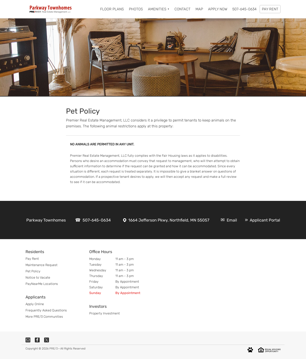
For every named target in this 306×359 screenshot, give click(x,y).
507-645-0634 (97, 220)
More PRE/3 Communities (44, 317)
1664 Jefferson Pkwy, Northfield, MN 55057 (168, 220)
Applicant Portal (265, 220)
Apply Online (35, 304)
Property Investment (104, 313)
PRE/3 (53, 348)
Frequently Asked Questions (46, 310)
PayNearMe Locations (42, 284)
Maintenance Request (41, 265)
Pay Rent (32, 259)
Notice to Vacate (38, 277)
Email (232, 220)
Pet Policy (33, 271)
